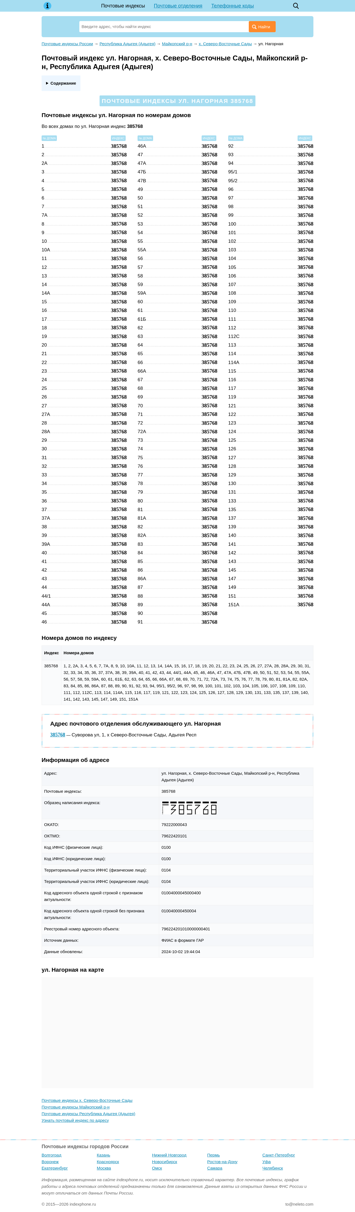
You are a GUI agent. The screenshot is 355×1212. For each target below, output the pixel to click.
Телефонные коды (232, 6)
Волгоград (51, 1155)
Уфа (266, 1161)
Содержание (63, 83)
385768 (57, 735)
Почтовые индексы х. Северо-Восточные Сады (87, 1100)
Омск (157, 1168)
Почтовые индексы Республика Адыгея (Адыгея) (88, 1113)
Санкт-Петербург (278, 1155)
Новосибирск (164, 1161)
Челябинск (272, 1168)
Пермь (213, 1155)
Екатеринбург (55, 1168)
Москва (104, 1168)
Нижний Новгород (169, 1155)
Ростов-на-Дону (222, 1161)
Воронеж (50, 1161)
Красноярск (108, 1161)
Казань (103, 1155)
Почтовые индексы (123, 6)
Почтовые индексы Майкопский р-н (76, 1107)
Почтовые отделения (178, 6)
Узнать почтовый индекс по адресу (75, 1120)
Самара (214, 1168)
